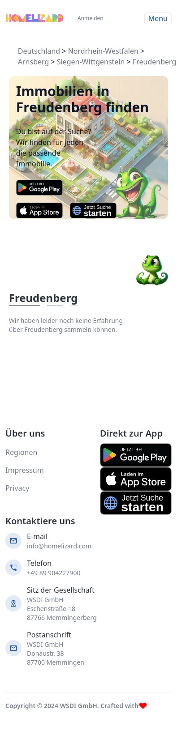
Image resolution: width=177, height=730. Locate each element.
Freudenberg (154, 62)
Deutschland (39, 51)
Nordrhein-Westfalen (103, 51)
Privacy (17, 488)
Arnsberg (33, 62)
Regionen (21, 452)
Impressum (24, 470)
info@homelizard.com (59, 546)
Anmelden (88, 18)
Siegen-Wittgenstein (91, 62)
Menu (158, 18)
